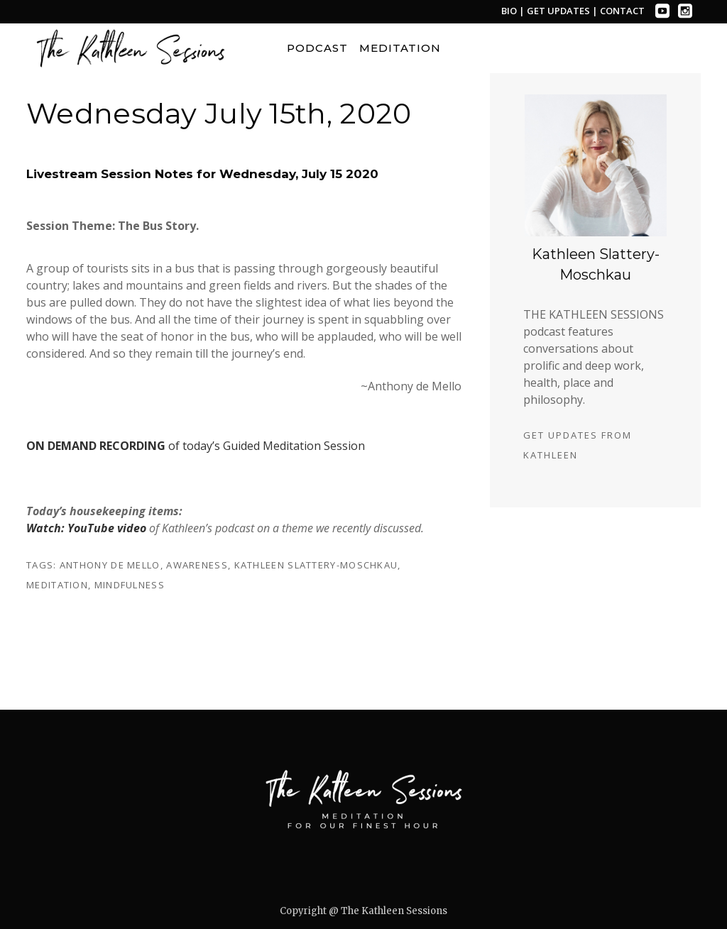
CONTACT (622, 10)
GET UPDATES (559, 10)
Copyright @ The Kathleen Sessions (363, 911)
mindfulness (129, 584)
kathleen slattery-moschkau (316, 565)
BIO (509, 10)
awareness (197, 565)
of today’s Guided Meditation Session (195, 445)
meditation (57, 584)
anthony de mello (110, 565)
